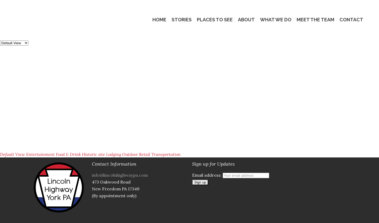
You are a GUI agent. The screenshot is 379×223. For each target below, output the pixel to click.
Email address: (230, 175)
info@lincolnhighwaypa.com (120, 175)
